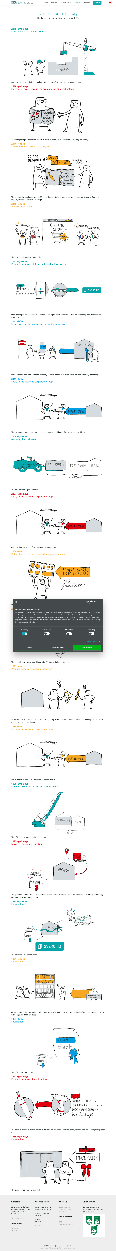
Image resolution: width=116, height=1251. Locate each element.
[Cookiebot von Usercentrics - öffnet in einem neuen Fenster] (87, 601)
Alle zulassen (87, 647)
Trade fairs (62, 1211)
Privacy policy (53, 1248)
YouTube (15, 1231)
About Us (77, 3)
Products (54, 3)
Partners (87, 3)
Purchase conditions (66, 1224)
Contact (97, 3)
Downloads (65, 3)
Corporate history (65, 1209)
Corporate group (64, 1207)
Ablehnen (29, 647)
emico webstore (17, 1218)
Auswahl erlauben (58, 647)
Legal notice (44, 1248)
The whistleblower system (67, 1248)
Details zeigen (92, 641)
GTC (60, 1222)
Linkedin (15, 1229)
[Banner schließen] (100, 602)
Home (46, 3)
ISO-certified (89, 1211)
